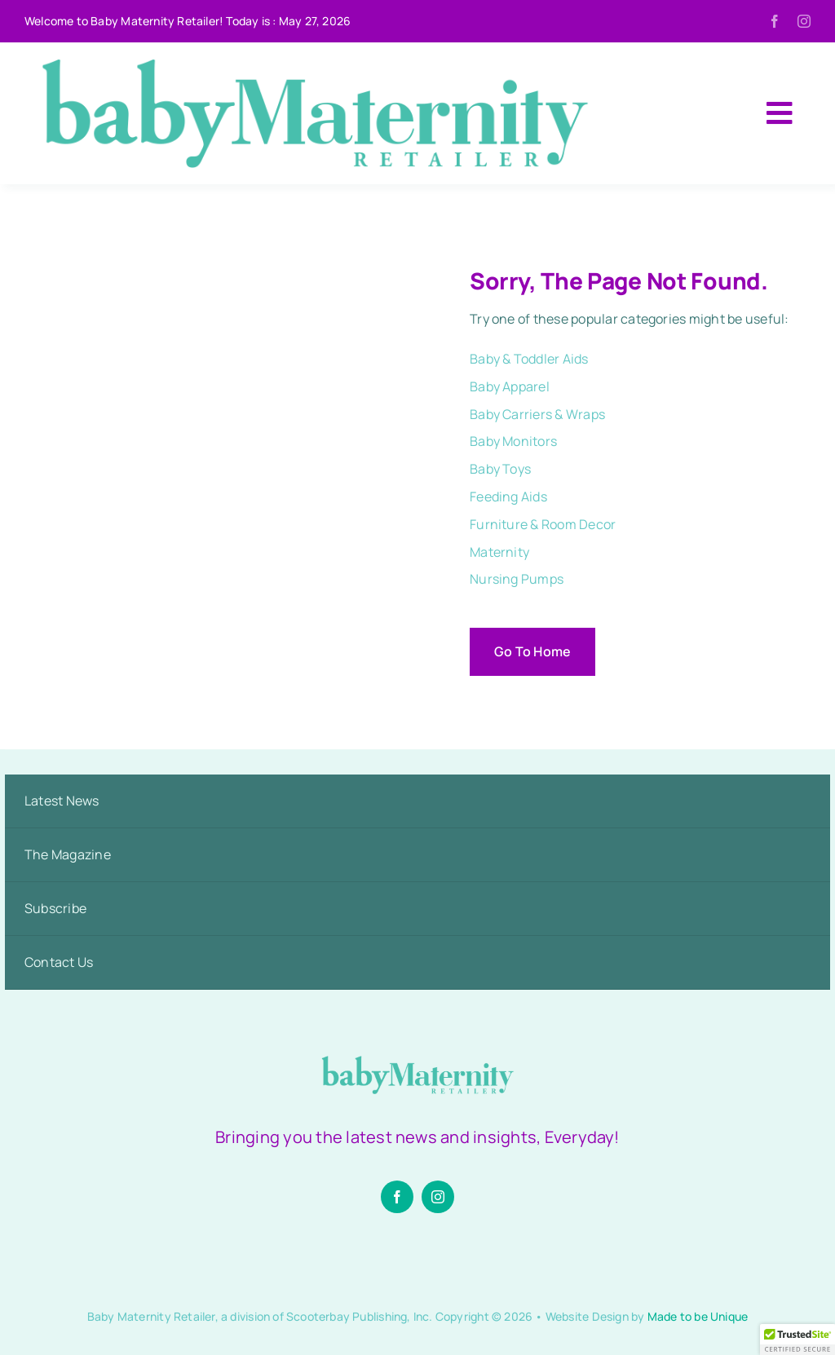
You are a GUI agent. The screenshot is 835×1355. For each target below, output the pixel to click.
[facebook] (774, 21)
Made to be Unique (698, 1316)
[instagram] (804, 21)
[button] (797, 1339)
